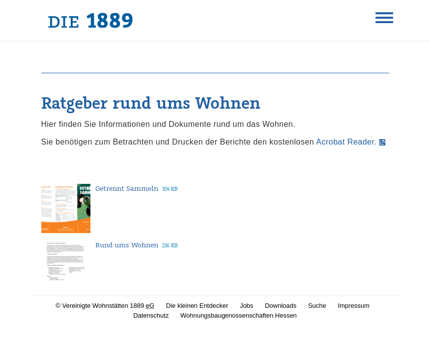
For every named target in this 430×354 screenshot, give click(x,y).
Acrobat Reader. (346, 142)
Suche (317, 305)
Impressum (353, 305)
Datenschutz (151, 315)
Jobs (246, 305)
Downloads (280, 305)
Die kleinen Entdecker (197, 305)
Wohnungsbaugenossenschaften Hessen (238, 315)
